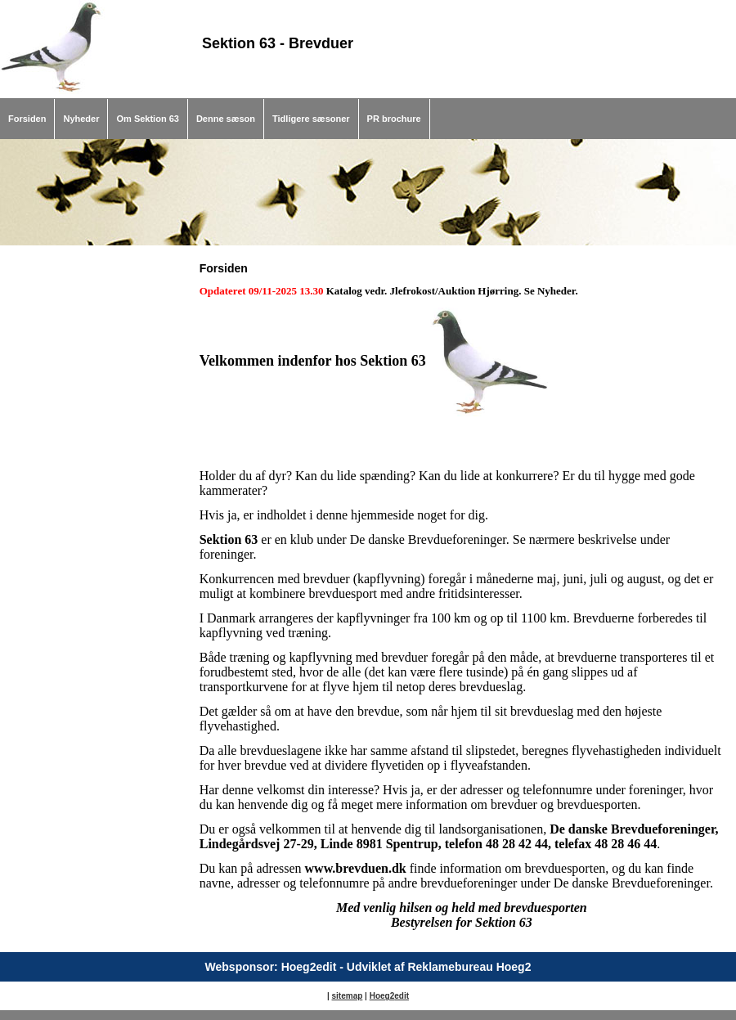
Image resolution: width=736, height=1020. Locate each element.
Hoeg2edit (309, 966)
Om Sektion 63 (147, 119)
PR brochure (394, 119)
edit (401, 995)
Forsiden (27, 119)
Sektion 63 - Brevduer (277, 43)
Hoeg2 (382, 995)
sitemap (347, 995)
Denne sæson (225, 119)
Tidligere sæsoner (311, 119)
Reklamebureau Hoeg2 (469, 966)
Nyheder (81, 119)
